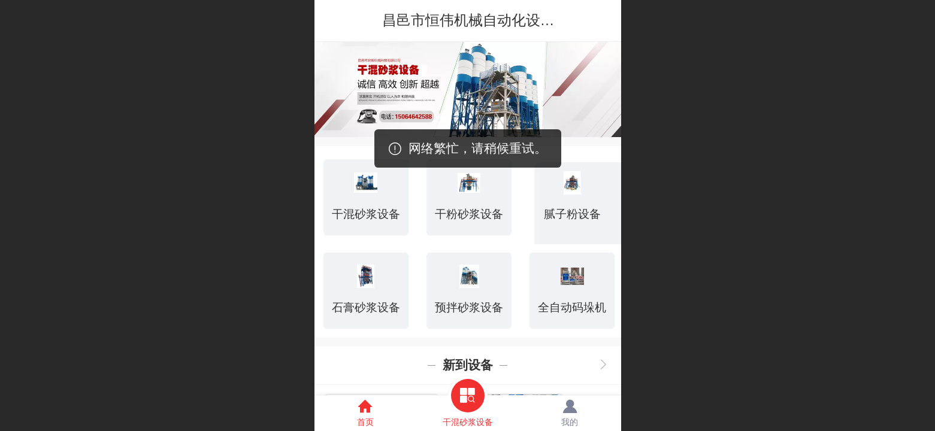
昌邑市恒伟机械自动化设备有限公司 (497, 20)
